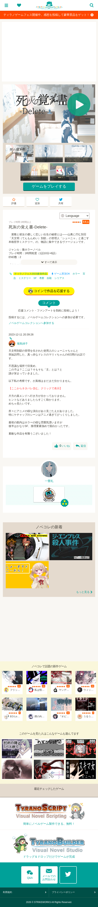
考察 (41, 278)
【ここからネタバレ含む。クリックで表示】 (35, 388)
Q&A (30, 874)
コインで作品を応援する (49, 291)
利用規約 (7, 892)
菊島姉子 (22, 343)
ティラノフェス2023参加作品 (30, 273)
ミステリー (25, 278)
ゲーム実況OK (61, 273)
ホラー (76, 273)
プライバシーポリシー (63, 892)
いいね (62, 446)
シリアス (59, 278)
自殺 (49, 278)
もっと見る (83, 591)
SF (35, 278)
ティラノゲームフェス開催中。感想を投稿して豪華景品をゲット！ (48, 15)
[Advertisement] (49, 52)
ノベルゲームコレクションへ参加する (31, 323)
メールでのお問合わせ (49, 874)
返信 (81, 446)
